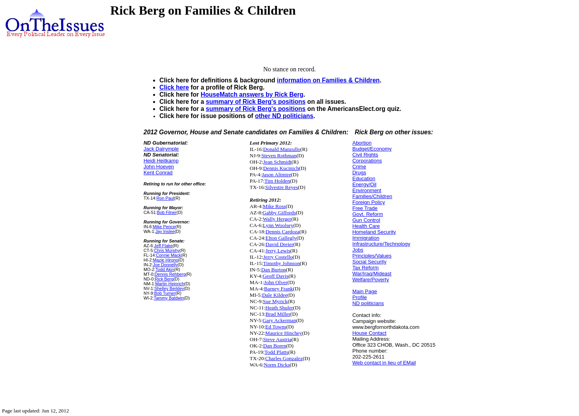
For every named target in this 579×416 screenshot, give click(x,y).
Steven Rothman (278, 155)
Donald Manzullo (282, 149)
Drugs (359, 173)
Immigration (365, 238)
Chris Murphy (166, 250)
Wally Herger (277, 219)
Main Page (364, 291)
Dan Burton (273, 270)
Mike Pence (164, 226)
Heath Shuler (279, 308)
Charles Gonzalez (284, 358)
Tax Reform (365, 268)
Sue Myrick (275, 301)
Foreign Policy (368, 202)
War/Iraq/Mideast (371, 274)
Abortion (361, 143)
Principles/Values (371, 256)
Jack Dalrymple (161, 149)
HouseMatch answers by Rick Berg (252, 94)
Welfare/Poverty (370, 279)
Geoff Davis (275, 276)
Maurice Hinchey (283, 333)
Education (363, 178)
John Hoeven (159, 167)
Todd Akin (164, 269)
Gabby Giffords (279, 213)
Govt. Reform (367, 214)
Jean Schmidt (277, 162)
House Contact (369, 333)
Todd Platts (276, 352)
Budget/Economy (371, 149)
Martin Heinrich (169, 283)
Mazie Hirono (165, 260)
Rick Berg (164, 279)
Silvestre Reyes (281, 187)
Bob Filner (166, 212)
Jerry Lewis (278, 251)
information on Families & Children (328, 80)
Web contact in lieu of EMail (384, 363)
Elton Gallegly (281, 238)
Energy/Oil (364, 184)
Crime (359, 167)
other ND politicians (284, 116)
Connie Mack (168, 255)
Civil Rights (365, 155)
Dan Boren (274, 346)
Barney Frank (278, 289)
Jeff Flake (163, 245)
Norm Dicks (277, 365)
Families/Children (372, 196)
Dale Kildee (275, 295)
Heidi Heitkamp (161, 161)
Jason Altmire (276, 174)
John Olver (276, 282)
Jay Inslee (165, 231)
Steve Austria (277, 339)
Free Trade (365, 208)
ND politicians (367, 303)
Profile (359, 297)
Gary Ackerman (279, 320)
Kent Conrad (158, 173)
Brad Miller (278, 314)
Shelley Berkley (169, 288)
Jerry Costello (278, 257)
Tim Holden (277, 181)
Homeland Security (374, 232)
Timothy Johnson (281, 263)
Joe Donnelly (165, 264)
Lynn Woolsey (278, 225)
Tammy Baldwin (169, 298)
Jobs (357, 250)
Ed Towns (275, 327)
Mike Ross (274, 206)
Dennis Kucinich (281, 168)
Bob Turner (165, 293)
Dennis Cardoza (283, 232)
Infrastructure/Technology (381, 244)
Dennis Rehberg (170, 274)
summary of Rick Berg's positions (256, 101)
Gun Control (366, 220)
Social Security (369, 262)
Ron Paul (165, 198)
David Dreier (279, 244)
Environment (366, 190)
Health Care (366, 226)
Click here (174, 87)
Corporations (367, 161)
